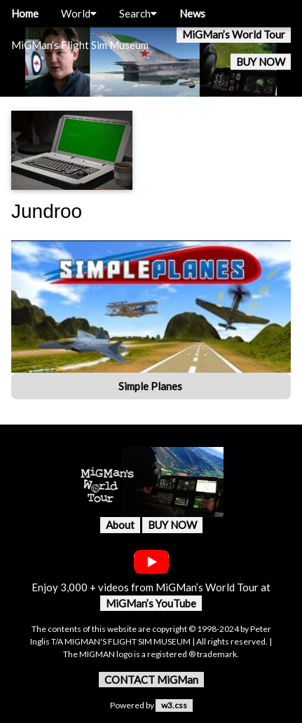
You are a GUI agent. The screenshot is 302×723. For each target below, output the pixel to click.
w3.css (174, 705)
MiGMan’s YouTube (151, 603)
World (79, 13)
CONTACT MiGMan (151, 679)
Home (25, 13)
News (192, 13)
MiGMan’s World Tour (233, 34)
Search (138, 13)
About (120, 524)
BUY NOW (260, 61)
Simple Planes (151, 386)
